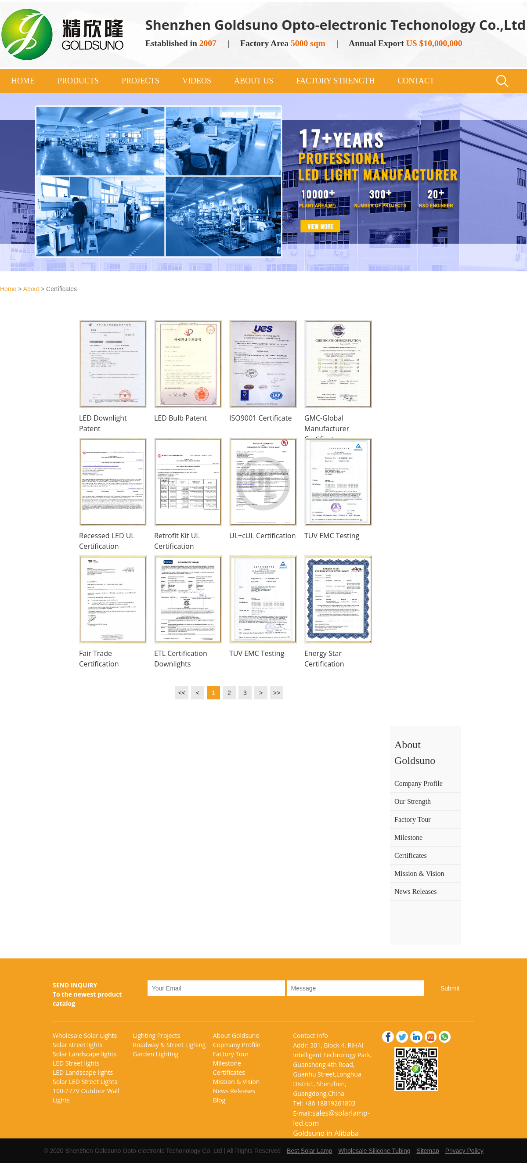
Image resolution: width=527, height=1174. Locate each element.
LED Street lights (76, 1063)
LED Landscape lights (83, 1072)
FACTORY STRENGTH (335, 80)
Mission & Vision (419, 873)
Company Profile (418, 783)
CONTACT (415, 80)
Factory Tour (412, 819)
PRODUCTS (78, 80)
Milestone (408, 837)
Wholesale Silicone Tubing (374, 1150)
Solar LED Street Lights (85, 1081)
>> (276, 692)
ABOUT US (253, 80)
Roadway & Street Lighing (169, 1045)
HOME (23, 80)
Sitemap (427, 1150)
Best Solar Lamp (309, 1150)
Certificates (410, 855)
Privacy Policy (464, 1150)
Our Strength (412, 801)
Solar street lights (77, 1045)
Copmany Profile (236, 1045)
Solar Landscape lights (84, 1054)
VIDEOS (196, 80)
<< (181, 692)
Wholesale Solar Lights (85, 1035)
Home (8, 288)
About (31, 288)
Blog (219, 1100)
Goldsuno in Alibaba (326, 1133)
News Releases (415, 891)
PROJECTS (140, 80)
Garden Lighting (155, 1054)
